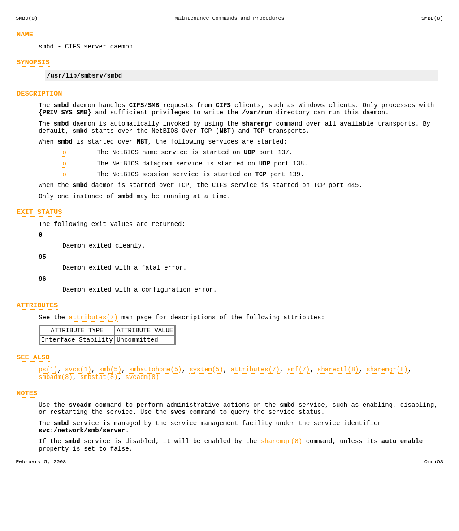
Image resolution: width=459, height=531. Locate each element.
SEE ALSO (33, 395)
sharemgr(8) (386, 408)
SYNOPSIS (33, 66)
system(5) (206, 408)
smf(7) (298, 408)
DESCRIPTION (39, 100)
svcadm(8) (142, 417)
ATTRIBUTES (37, 337)
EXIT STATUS (39, 233)
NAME (25, 35)
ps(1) (48, 408)
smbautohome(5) (155, 408)
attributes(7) (93, 351)
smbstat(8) (99, 417)
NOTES (27, 435)
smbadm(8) (56, 417)
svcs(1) (78, 408)
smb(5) (110, 408)
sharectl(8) (338, 408)
